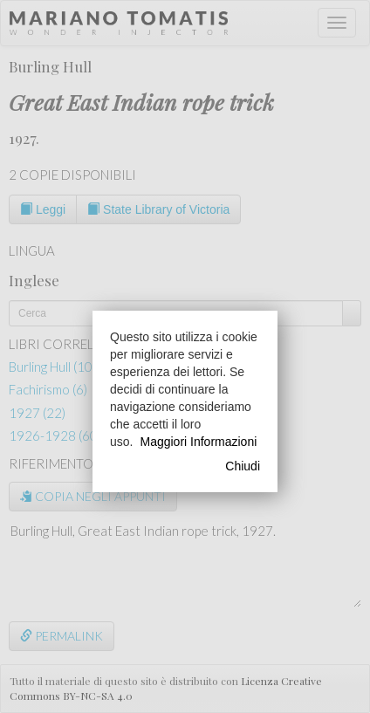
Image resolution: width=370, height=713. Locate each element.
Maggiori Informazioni (198, 442)
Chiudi (242, 466)
